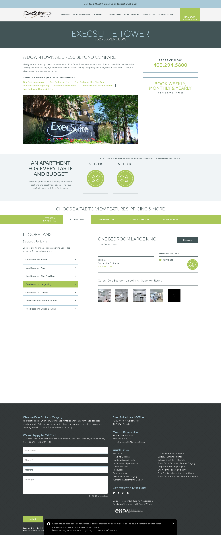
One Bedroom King (60, 82)
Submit (33, 519)
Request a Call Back (126, 3)
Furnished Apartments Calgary (128, 479)
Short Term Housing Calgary (172, 469)
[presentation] (46, 507)
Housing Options (121, 456)
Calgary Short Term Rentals (171, 460)
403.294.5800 (96, 3)
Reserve (187, 239)
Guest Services (120, 466)
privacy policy (78, 527)
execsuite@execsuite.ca (132, 442)
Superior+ (167, 260)
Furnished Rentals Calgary (171, 453)
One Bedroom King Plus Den (89, 82)
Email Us (108, 3)
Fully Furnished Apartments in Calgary (177, 473)
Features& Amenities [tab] (49, 219)
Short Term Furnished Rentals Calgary (177, 463)
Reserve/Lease (120, 473)
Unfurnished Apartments (125, 463)
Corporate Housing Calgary (171, 466)
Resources (118, 469)
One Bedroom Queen (65, 85)
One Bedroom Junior (34, 82)
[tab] (77, 219)
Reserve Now (170, 60)
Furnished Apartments (124, 460)
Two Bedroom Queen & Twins (38, 88)
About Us (117, 453)
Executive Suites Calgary (125, 476)
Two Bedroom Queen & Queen (97, 85)
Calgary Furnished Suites (170, 456)
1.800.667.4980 (105, 266)
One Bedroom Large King (36, 85)
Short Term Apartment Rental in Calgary (178, 476)
